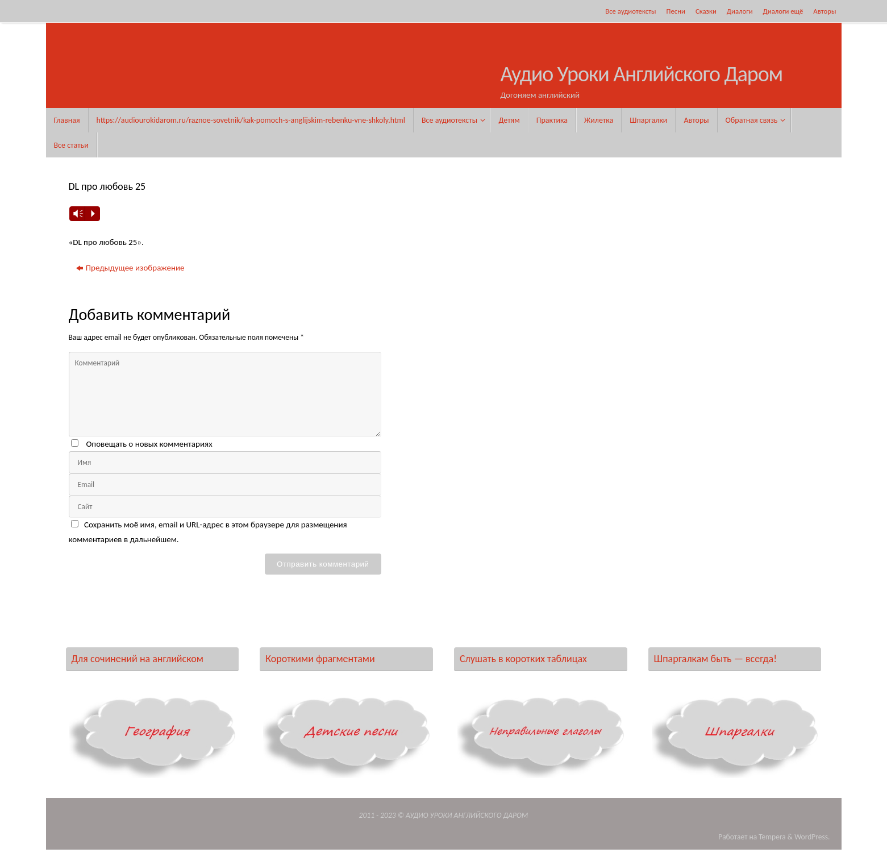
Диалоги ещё (783, 11)
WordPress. (812, 837)
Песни (676, 11)
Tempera (772, 837)
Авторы (824, 11)
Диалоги (740, 11)
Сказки (706, 11)
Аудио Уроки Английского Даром (642, 74)
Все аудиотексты (630, 11)
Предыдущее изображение (130, 268)
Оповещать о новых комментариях (149, 444)
